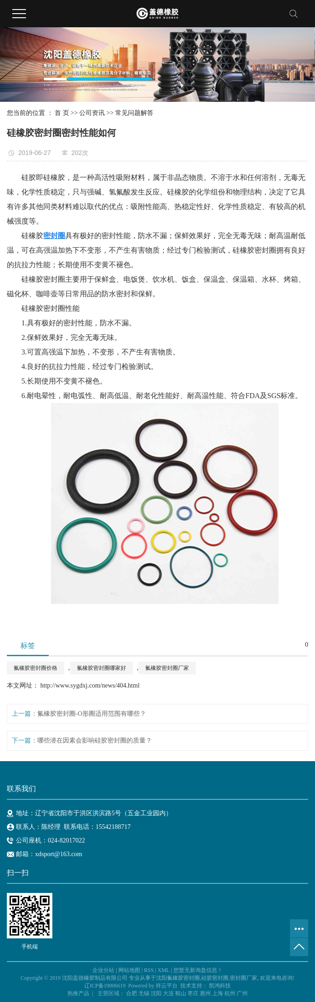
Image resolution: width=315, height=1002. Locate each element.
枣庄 (193, 993)
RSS (148, 970)
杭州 (229, 993)
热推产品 (78, 993)
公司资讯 (92, 113)
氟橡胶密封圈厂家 (167, 668)
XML (163, 970)
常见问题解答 (134, 113)
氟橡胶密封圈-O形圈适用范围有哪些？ (91, 713)
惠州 (205, 993)
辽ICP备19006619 (105, 985)
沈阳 (156, 993)
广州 (242, 993)
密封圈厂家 (243, 978)
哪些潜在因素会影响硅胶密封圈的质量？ (94, 740)
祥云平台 (167, 985)
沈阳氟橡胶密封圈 (178, 978)
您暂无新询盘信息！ (198, 970)
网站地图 (129, 970)
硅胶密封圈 (215, 978)
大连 (168, 993)
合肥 (131, 993)
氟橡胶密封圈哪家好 (101, 668)
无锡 (143, 993)
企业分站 (103, 970)
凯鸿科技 (220, 985)
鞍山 (180, 993)
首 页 (62, 113)
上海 (217, 993)
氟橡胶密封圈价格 (35, 668)
